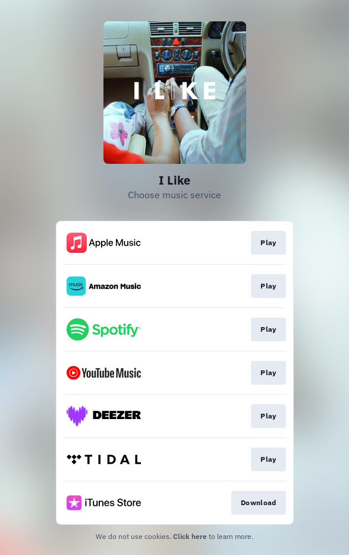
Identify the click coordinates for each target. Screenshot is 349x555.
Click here (190, 536)
